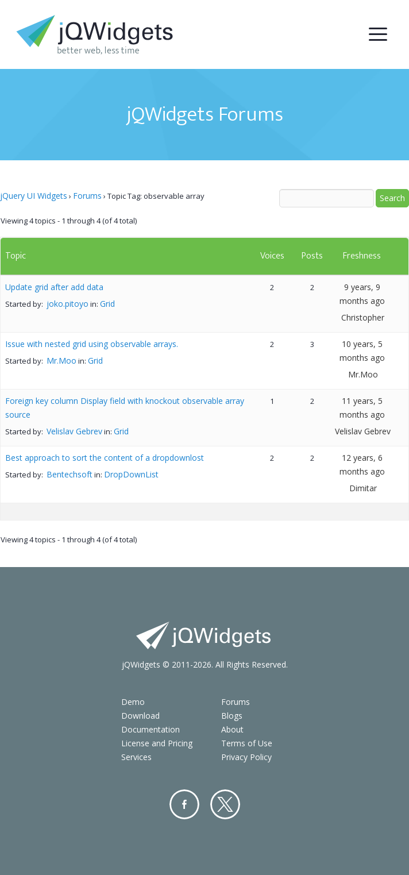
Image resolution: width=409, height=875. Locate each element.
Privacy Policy (246, 756)
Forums (87, 195)
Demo (133, 701)
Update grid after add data (54, 287)
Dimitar (363, 488)
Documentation (150, 729)
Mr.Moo (61, 360)
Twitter (225, 804)
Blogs (231, 715)
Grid (107, 303)
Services (136, 756)
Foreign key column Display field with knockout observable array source (124, 407)
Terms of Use (246, 743)
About (232, 729)
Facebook (184, 804)
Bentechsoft (69, 474)
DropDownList (131, 474)
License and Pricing (156, 743)
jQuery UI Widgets (33, 195)
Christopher (362, 317)
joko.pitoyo (67, 303)
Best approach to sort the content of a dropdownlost (104, 457)
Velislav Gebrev (74, 431)
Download (140, 715)
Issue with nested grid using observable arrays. (91, 343)
